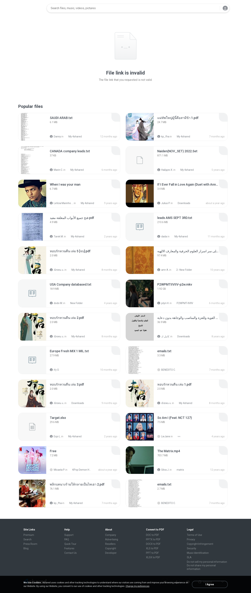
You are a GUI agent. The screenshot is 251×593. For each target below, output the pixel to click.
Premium (28, 535)
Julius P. (163, 203)
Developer (111, 552)
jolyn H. (163, 303)
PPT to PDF (152, 552)
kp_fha (163, 136)
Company (110, 535)
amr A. (163, 269)
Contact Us (70, 552)
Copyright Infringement (200, 543)
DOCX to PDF (153, 543)
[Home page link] (32, 8)
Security (191, 548)
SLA (189, 557)
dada (162, 236)
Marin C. (56, 169)
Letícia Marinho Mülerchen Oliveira (61, 203)
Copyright (110, 548)
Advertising (111, 539)
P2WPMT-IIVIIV (183, 303)
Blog (25, 548)
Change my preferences (137, 586)
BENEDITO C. (166, 369)
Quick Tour (70, 543)
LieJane (163, 436)
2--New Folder (182, 269)
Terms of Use (194, 535)
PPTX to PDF (153, 539)
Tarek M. (56, 236)
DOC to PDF (152, 535)
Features (69, 548)
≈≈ (177, 436)
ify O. (54, 369)
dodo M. (56, 303)
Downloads (182, 203)
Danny (55, 136)
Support (68, 535)
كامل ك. (163, 336)
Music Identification (198, 552)
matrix (178, 469)
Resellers (110, 543)
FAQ (66, 539)
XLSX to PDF (153, 557)
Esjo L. (55, 436)
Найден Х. (165, 169)
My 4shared (73, 136)
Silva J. (163, 469)
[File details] (32, 127)
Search (27, 539)
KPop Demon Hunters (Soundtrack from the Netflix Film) (80, 469)
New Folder (74, 303)
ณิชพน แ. (57, 269)
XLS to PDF (152, 548)
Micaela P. (57, 469)
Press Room (30, 543)
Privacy (191, 539)
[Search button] (215, 8)
